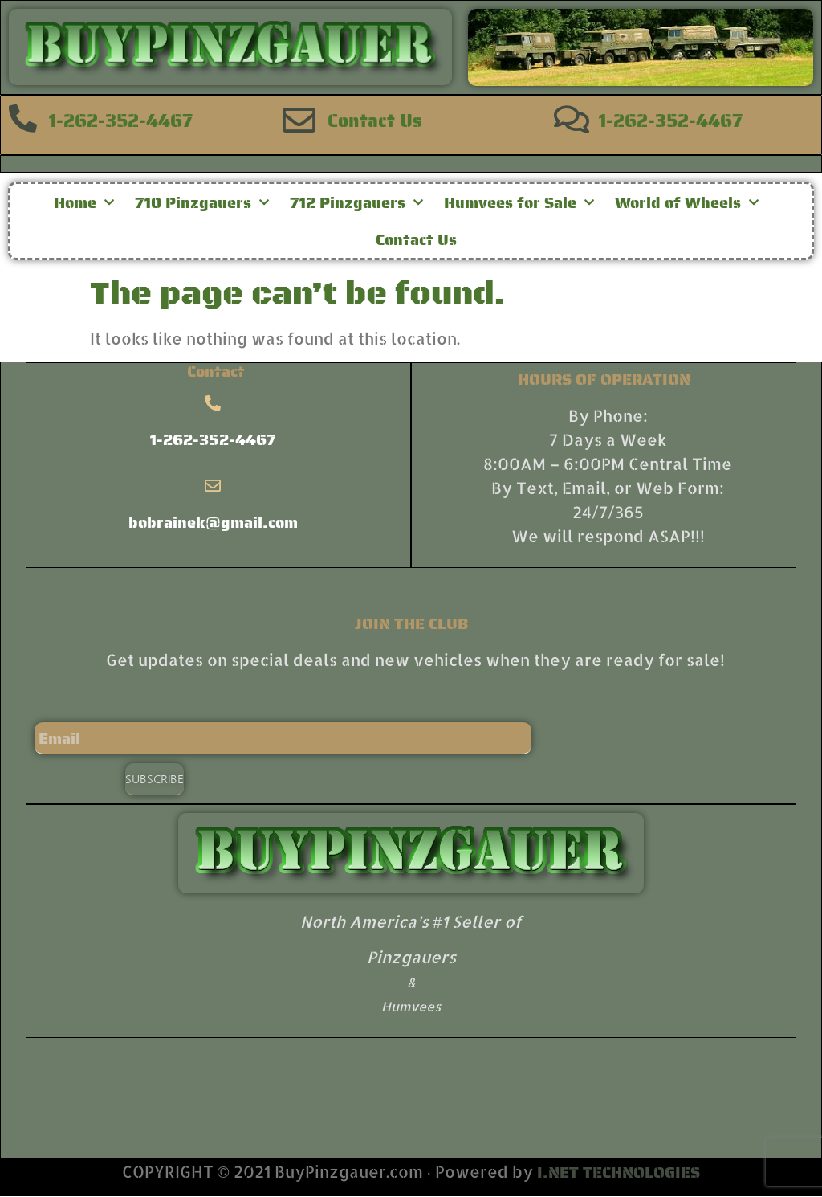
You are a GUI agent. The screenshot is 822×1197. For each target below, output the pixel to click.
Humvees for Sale (519, 202)
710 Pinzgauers (202, 202)
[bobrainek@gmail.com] (213, 486)
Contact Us (374, 120)
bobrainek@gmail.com (213, 522)
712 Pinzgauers (356, 202)
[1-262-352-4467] (23, 118)
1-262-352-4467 (121, 120)
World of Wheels (687, 202)
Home (84, 202)
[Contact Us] (299, 120)
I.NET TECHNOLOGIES (618, 1172)
